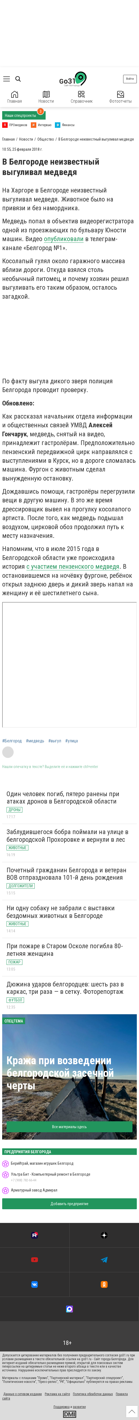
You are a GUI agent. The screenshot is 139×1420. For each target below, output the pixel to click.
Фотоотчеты (120, 97)
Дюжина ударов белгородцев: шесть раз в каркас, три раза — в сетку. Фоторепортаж (65, 988)
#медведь (35, 741)
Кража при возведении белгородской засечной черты (60, 1073)
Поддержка (62, 1407)
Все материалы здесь (69, 1127)
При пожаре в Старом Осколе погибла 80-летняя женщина (65, 949)
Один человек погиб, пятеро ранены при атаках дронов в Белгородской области (63, 797)
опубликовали (64, 239)
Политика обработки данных (93, 1394)
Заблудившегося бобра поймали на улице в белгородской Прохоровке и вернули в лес (67, 835)
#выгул (54, 741)
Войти (130, 79)
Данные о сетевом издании (22, 1394)
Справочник (82, 97)
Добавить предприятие (69, 1204)
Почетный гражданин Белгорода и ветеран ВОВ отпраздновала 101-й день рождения (66, 874)
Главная (14, 97)
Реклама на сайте (57, 1394)
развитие (79, 1407)
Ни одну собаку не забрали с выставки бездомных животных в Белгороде (61, 912)
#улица (71, 741)
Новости (46, 97)
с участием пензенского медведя (72, 566)
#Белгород (12, 741)
